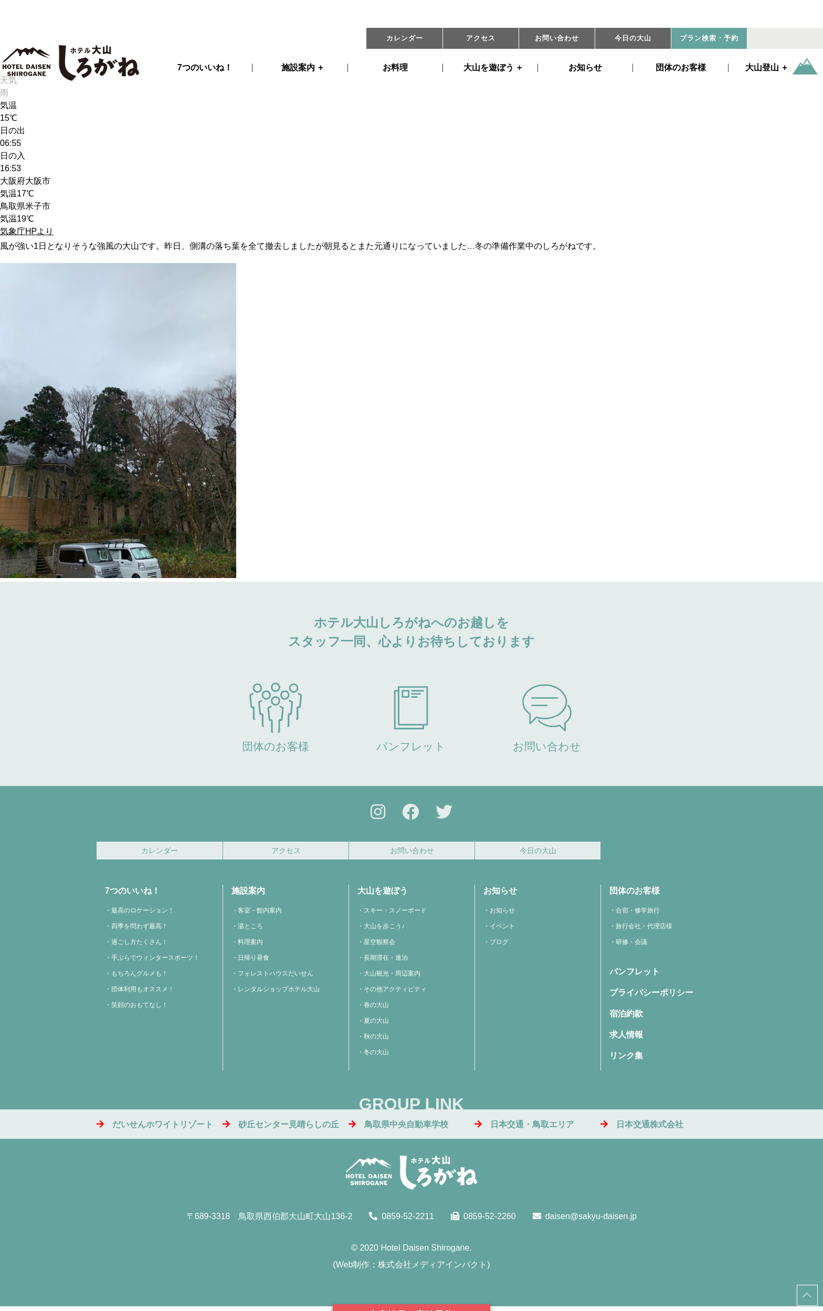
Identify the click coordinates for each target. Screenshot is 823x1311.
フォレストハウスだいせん (275, 976)
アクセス (480, 38)
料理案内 (250, 945)
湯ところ (250, 929)
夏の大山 (376, 1023)
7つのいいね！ (205, 68)
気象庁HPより (27, 231)
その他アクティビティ (395, 992)
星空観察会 (379, 945)
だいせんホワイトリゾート (155, 1127)
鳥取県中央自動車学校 (398, 1127)
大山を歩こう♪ (384, 929)
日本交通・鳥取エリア (524, 1127)
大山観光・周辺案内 (392, 976)
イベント (502, 929)
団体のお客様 (681, 68)
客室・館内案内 (260, 913)
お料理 (395, 68)
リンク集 (626, 1058)
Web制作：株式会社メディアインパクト (412, 1267)
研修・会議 (631, 945)
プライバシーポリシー (651, 995)
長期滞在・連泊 (386, 960)
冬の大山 (376, 1055)
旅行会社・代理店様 (644, 929)
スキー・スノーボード (395, 913)
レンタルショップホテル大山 (279, 992)
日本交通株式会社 (641, 1127)
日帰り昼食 (253, 960)
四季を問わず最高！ (139, 929)
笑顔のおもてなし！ (139, 1008)
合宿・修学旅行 (638, 913)
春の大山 (376, 1008)
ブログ (499, 945)
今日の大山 (633, 38)
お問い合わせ (557, 38)
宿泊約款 (626, 1016)
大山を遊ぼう (382, 893)
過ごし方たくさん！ (139, 945)
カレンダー (404, 38)
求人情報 (626, 1037)
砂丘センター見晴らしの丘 (281, 1127)
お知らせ (585, 68)
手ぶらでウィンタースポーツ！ (155, 960)
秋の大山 (376, 1039)
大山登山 (762, 68)
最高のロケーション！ (142, 913)
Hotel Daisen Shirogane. (426, 1250)
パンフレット (411, 717)
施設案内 (298, 68)
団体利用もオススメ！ (142, 992)
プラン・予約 (709, 38)
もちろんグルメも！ (139, 976)
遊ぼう (488, 68)
